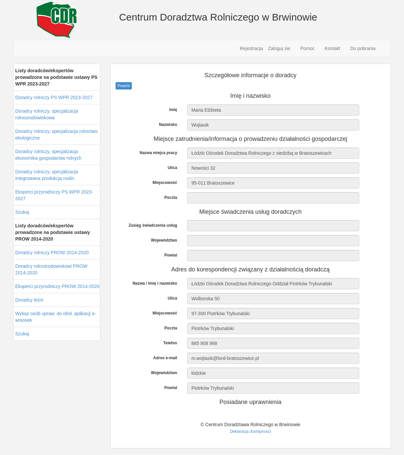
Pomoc (307, 48)
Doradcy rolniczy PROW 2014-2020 (52, 252)
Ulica (172, 167)
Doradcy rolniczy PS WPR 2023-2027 (53, 97)
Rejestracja (251, 48)
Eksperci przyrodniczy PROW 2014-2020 (57, 286)
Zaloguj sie (279, 48)
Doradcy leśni (29, 300)
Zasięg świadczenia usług (152, 225)
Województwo (164, 240)
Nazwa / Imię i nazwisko (154, 283)
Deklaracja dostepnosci (250, 431)
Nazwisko (168, 124)
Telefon (170, 343)
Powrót (124, 86)
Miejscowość (165, 182)
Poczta (170, 197)
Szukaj (22, 212)
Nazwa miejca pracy (158, 152)
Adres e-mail (165, 358)
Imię (173, 109)
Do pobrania (363, 48)
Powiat (170, 255)
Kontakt (332, 48)
